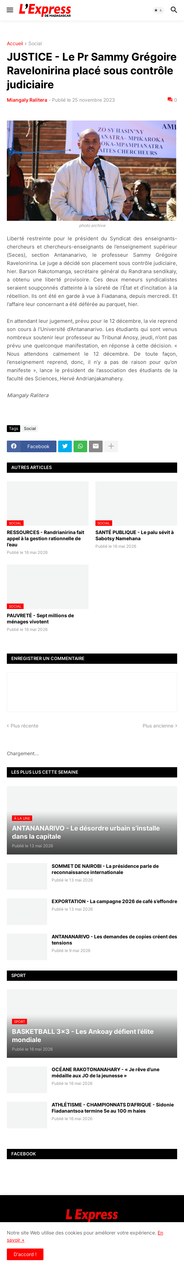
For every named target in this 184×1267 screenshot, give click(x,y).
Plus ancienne (158, 725)
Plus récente (24, 725)
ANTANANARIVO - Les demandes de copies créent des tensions (114, 940)
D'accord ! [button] (25, 1254)
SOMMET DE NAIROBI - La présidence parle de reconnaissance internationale (105, 869)
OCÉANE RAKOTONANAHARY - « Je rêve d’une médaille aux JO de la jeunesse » (105, 1072)
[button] (9, 10)
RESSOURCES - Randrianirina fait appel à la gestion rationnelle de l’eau (45, 538)
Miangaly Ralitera (27, 100)
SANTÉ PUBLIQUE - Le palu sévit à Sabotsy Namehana (134, 535)
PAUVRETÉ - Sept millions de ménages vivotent (40, 618)
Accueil (15, 43)
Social (35, 43)
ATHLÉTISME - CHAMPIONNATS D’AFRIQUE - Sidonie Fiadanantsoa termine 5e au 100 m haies (113, 1108)
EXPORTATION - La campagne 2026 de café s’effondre (114, 901)
